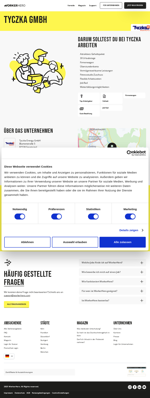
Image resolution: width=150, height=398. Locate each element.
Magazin (7, 340)
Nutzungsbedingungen (41, 393)
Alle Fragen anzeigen (16, 304)
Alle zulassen (122, 242)
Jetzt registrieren (135, 5)
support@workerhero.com (17, 295)
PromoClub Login (11, 348)
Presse (116, 336)
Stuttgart (44, 340)
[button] (9, 356)
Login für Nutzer (11, 344)
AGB (28, 393)
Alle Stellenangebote (13, 328)
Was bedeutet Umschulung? (88, 328)
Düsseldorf (45, 336)
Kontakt (7, 336)
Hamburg (44, 344)
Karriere (116, 332)
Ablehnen (27, 242)
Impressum (8, 393)
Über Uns (117, 328)
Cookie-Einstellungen (60, 393)
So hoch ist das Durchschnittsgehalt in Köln (93, 334)
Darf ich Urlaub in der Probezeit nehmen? (90, 341)
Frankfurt (44, 332)
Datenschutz (20, 393)
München (44, 352)
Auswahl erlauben (75, 242)
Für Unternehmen (111, 5)
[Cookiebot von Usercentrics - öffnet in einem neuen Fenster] (129, 153)
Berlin (42, 348)
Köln (42, 328)
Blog (115, 340)
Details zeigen (128, 230)
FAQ (5, 332)
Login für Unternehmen (123, 344)
